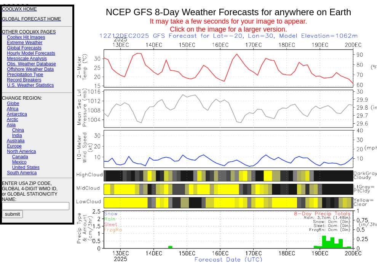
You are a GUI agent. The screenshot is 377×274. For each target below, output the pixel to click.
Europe (14, 146)
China (18, 130)
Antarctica (17, 114)
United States (26, 167)
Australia (16, 140)
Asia (11, 124)
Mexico (19, 162)
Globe (13, 103)
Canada (20, 156)
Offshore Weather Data (30, 69)
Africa (13, 109)
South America (22, 172)
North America (21, 151)
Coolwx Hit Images (26, 37)
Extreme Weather (24, 42)
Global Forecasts (24, 48)
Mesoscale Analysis (27, 58)
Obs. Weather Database (31, 64)
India (17, 135)
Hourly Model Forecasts (31, 53)
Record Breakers (24, 80)
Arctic (12, 119)
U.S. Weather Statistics (30, 85)
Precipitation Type (25, 74)
